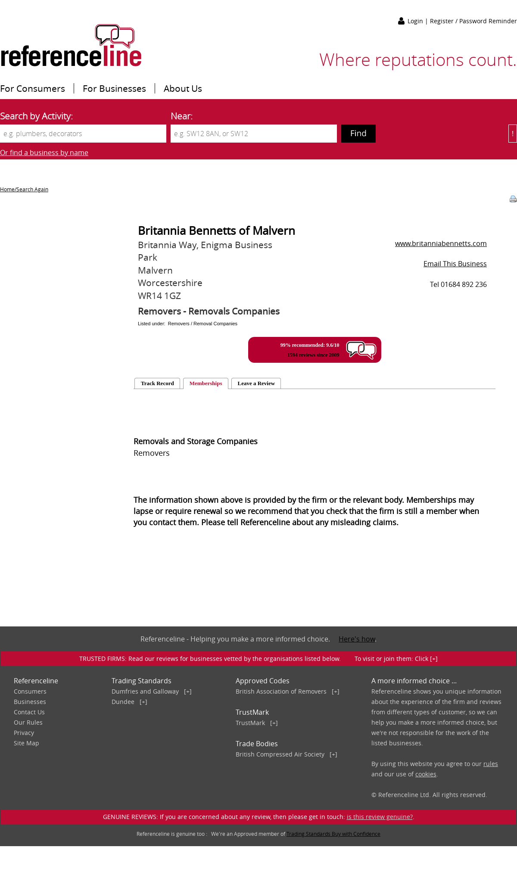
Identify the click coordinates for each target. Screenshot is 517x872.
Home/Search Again (24, 189)
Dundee (123, 702)
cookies (425, 774)
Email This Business (455, 263)
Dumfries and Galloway (145, 691)
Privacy (24, 733)
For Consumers (32, 88)
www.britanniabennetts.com (441, 243)
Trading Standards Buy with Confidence (333, 833)
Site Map (26, 743)
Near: (182, 116)
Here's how (357, 639)
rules (490, 764)
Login (416, 21)
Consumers (30, 691)
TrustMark (250, 723)
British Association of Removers (281, 691)
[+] (188, 691)
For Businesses (114, 88)
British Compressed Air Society (280, 754)
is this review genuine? (380, 817)
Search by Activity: (36, 116)
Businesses (30, 702)
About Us (183, 88)
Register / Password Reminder (473, 21)
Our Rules (28, 722)
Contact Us (29, 712)
